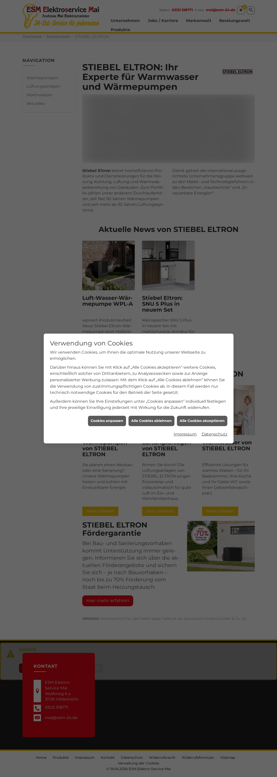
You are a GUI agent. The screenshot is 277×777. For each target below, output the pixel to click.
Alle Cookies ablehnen (151, 382)
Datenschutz (214, 396)
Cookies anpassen (107, 382)
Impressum (185, 396)
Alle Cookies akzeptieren (202, 382)
